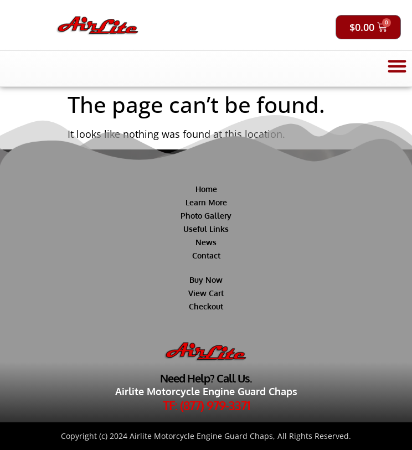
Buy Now (206, 280)
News (206, 242)
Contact (206, 255)
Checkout (206, 306)
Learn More (206, 202)
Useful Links (206, 229)
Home (206, 189)
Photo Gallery (206, 215)
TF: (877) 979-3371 (206, 405)
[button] (397, 66)
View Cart (206, 293)
